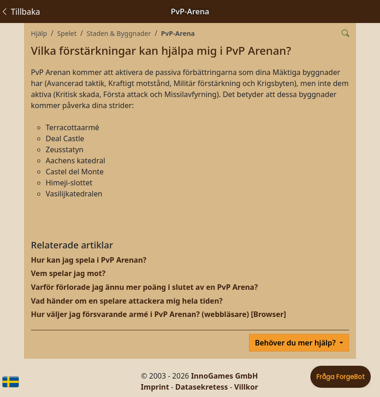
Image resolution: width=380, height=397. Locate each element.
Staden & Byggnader (119, 33)
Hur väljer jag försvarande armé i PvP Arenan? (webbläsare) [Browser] (158, 314)
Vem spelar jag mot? (68, 273)
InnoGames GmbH (224, 376)
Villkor (246, 387)
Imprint (155, 387)
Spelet (67, 33)
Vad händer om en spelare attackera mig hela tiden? (127, 301)
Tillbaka (20, 11)
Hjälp (39, 33)
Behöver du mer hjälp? (296, 343)
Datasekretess (201, 387)
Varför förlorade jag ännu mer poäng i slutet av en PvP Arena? (144, 287)
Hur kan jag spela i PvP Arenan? (88, 260)
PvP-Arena (178, 33)
